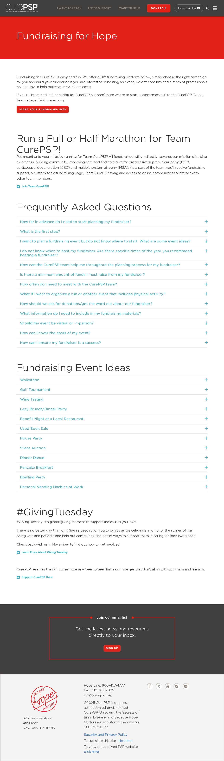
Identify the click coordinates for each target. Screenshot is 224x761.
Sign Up (112, 648)
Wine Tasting (32, 399)
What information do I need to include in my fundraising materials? (80, 313)
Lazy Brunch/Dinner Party (43, 409)
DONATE (158, 8)
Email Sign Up (189, 8)
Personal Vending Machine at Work (51, 487)
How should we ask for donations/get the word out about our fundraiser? (86, 304)
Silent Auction (33, 448)
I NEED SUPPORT (99, 8)
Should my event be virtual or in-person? (56, 323)
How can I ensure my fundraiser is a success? (60, 343)
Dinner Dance (32, 458)
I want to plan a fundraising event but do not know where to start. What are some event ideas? (105, 241)
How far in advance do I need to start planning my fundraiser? (75, 222)
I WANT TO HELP (129, 8)
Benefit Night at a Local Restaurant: (52, 419)
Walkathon (29, 380)
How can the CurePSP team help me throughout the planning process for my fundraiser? (100, 265)
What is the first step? (40, 231)
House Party (31, 438)
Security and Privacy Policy (105, 735)
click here (125, 741)
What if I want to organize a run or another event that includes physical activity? (92, 294)
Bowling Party (32, 477)
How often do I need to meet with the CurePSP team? (68, 284)
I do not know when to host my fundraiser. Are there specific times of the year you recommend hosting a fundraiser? (106, 253)
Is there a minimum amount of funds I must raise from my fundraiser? (82, 275)
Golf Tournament (35, 390)
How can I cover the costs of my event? (55, 333)
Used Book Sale (34, 429)
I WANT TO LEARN (69, 8)
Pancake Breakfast (36, 467)
